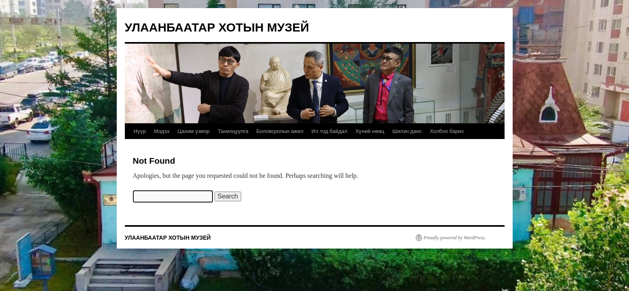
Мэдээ (161, 131)
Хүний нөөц (370, 131)
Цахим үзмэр (193, 131)
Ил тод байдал (329, 131)
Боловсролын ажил (280, 131)
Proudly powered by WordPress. (455, 237)
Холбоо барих (447, 131)
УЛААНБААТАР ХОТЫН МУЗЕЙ (217, 27)
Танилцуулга (233, 131)
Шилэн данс (407, 131)
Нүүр (140, 131)
